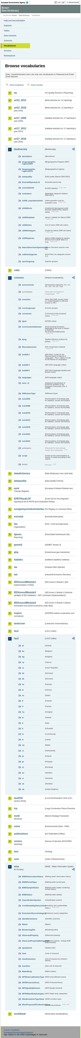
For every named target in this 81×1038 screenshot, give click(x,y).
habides (18, 559)
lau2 (16, 638)
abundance (27, 156)
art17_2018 (20, 139)
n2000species (28, 238)
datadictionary (22, 473)
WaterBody (27, 971)
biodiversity (20, 149)
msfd (17, 816)
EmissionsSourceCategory (33, 913)
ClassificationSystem (31, 900)
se (23, 773)
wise (16, 866)
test (16, 851)
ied (15, 574)
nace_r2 (25, 383)
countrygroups (28, 308)
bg (23, 657)
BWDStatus (27, 895)
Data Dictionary (24, 15)
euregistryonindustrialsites (29, 509)
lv (23, 739)
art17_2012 (20, 128)
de (23, 673)
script (24, 456)
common (19, 277)
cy (23, 662)
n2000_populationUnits (32, 201)
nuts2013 (26, 420)
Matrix (25, 924)
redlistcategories (29, 254)
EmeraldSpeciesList (31, 182)
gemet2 (18, 544)
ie (23, 717)
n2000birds (27, 208)
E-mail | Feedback (12, 1030)
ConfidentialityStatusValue (33, 906)
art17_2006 (20, 118)
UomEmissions (29, 959)
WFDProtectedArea (30, 982)
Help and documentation (14, 20)
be (23, 651)
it (22, 723)
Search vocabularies (17, 85)
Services (7, 51)
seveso (18, 841)
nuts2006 (26, 406)
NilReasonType (29, 393)
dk (23, 679)
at (23, 645)
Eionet (14, 15)
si (23, 778)
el (23, 690)
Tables (7, 31)
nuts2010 (26, 413)
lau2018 (18, 798)
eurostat (18, 516)
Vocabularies (10, 46)
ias (15, 567)
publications (21, 833)
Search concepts (36, 85)
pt (23, 762)
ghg (16, 552)
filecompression (29, 347)
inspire (18, 613)
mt (23, 745)
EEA (15, 2)
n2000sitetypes (29, 230)
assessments (28, 285)
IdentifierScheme (29, 919)
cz (23, 668)
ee (23, 684)
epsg (24, 339)
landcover (19, 623)
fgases (17, 534)
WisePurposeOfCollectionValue (33, 1005)
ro (23, 767)
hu (23, 712)
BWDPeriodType (29, 882)
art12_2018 (20, 107)
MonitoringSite (28, 930)
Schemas (8, 40)
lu (23, 734)
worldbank (20, 1014)
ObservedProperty (30, 935)
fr (22, 706)
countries (26, 299)
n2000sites (27, 225)
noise (17, 826)
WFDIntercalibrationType (33, 977)
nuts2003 (26, 399)
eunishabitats (28, 188)
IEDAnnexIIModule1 (25, 582)
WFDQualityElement (31, 988)
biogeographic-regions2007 (29, 163)
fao (15, 524)
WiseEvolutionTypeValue (33, 999)
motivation (27, 194)
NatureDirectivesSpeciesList (33, 247)
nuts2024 (26, 441)
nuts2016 (26, 427)
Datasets (8, 25)
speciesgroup (28, 261)
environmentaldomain (32, 327)
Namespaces (9, 56)
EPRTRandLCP (22, 498)
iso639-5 (26, 370)
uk (23, 789)
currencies (27, 314)
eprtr (16, 488)
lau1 (16, 631)
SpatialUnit (27, 948)
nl (23, 751)
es (23, 695)
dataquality (27, 177)
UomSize (26, 966)
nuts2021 (26, 434)
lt (22, 728)
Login (59, 2)
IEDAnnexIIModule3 (25, 592)
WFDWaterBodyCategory (33, 994)
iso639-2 (26, 354)
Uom (24, 953)
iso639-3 (26, 365)
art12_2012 (20, 100)
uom (16, 859)
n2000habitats (28, 217)
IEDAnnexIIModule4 (25, 603)
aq (15, 93)
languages (26, 377)
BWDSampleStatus (30, 888)
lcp (15, 808)
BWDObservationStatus (32, 876)
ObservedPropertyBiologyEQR (33, 941)
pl (23, 756)
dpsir (24, 321)
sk (23, 784)
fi (22, 701)
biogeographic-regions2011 (29, 170)
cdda (16, 270)
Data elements (10, 35)
